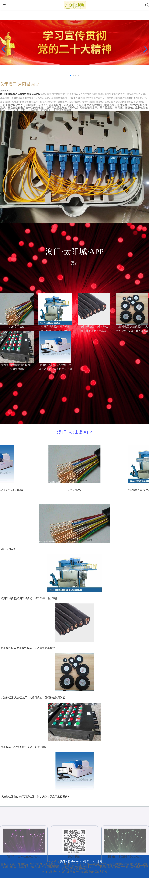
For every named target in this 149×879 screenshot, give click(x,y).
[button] (145, 49)
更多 (74, 263)
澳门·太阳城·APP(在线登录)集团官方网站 (21, 95)
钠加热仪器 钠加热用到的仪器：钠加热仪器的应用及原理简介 (35, 796)
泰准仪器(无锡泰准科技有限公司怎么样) (23, 747)
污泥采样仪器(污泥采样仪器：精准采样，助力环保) (30, 598)
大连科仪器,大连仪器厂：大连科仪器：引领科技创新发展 (33, 697)
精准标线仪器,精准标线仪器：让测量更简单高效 (28, 648)
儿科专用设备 (16, 326)
